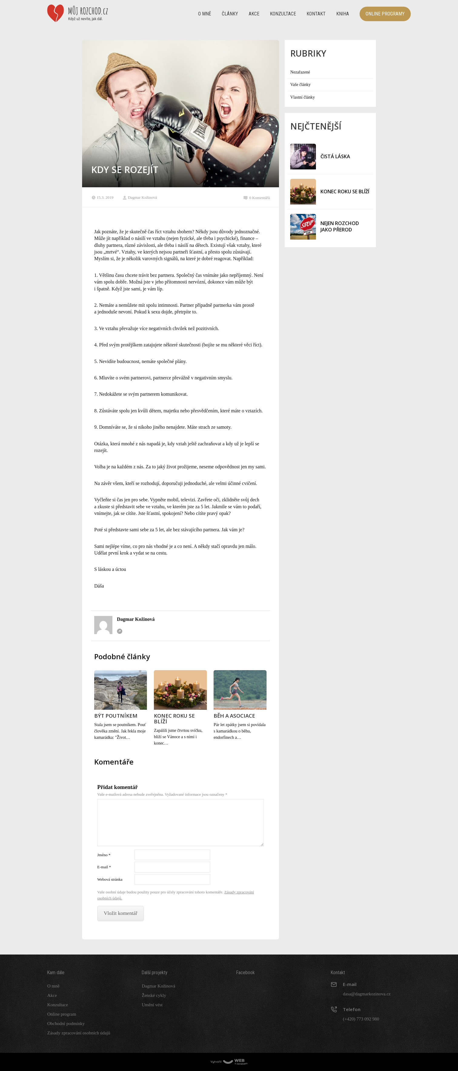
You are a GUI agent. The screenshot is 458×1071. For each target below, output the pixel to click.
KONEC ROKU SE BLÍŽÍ (174, 718)
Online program (61, 1014)
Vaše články (300, 84)
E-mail (104, 867)
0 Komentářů (257, 197)
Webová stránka (119, 631)
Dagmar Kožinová (139, 197)
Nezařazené (300, 72)
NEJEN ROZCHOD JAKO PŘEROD (339, 226)
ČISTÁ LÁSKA (335, 156)
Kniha (342, 14)
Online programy (385, 14)
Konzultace (283, 14)
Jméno (104, 855)
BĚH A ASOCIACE (234, 715)
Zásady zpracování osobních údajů (78, 1032)
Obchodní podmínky (66, 1023)
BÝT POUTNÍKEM (116, 715)
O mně (204, 14)
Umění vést (152, 1004)
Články (230, 14)
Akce (254, 14)
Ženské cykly (154, 995)
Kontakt (316, 14)
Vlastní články (302, 97)
